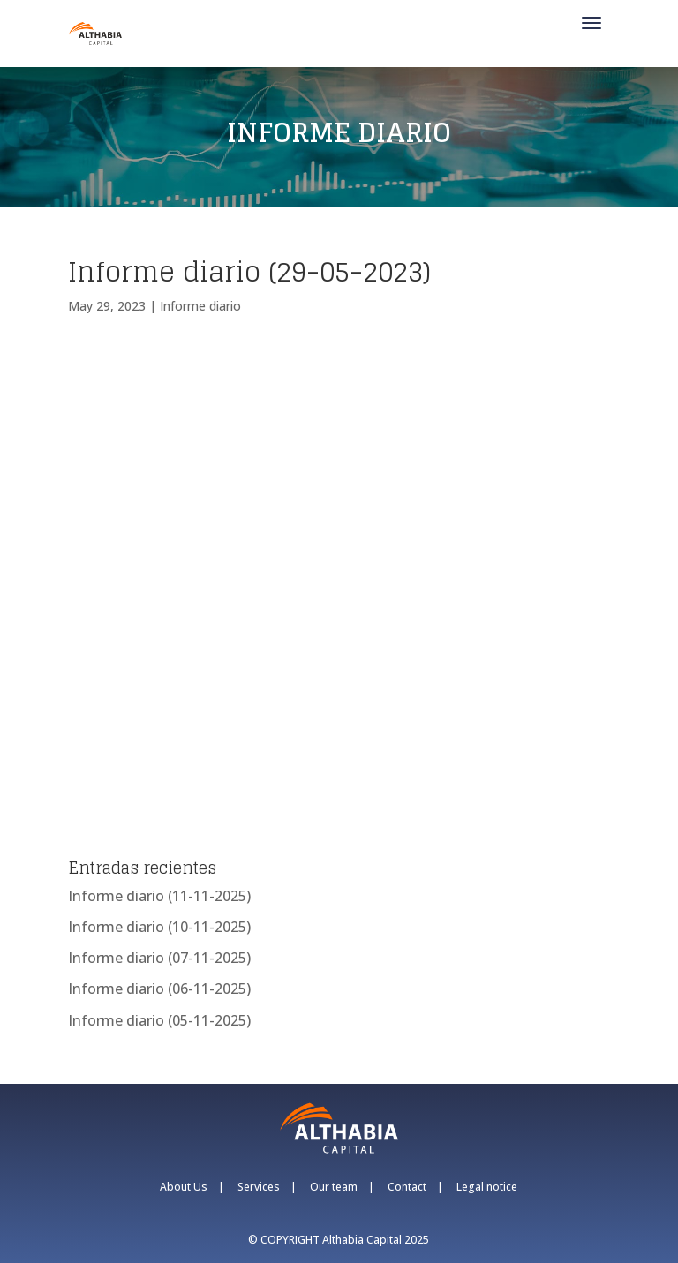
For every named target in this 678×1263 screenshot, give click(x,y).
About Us (183, 1186)
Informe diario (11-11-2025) (159, 896)
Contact (407, 1186)
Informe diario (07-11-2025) (159, 957)
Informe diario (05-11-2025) (159, 1020)
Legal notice (486, 1186)
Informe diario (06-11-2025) (159, 988)
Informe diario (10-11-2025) (159, 926)
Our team (334, 1186)
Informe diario (200, 305)
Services (258, 1186)
